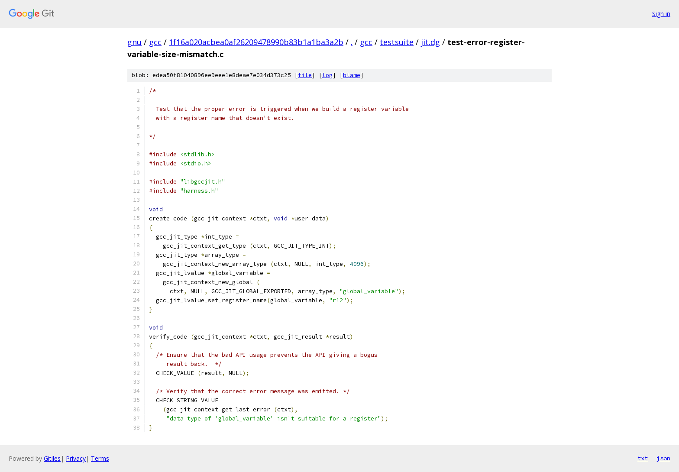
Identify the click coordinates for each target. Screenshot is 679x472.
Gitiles (52, 458)
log (327, 75)
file (305, 75)
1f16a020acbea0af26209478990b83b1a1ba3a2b (256, 42)
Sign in (661, 14)
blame (351, 75)
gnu (134, 42)
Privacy (76, 458)
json (663, 458)
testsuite (397, 42)
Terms (100, 458)
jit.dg (430, 42)
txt (642, 458)
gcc (155, 42)
